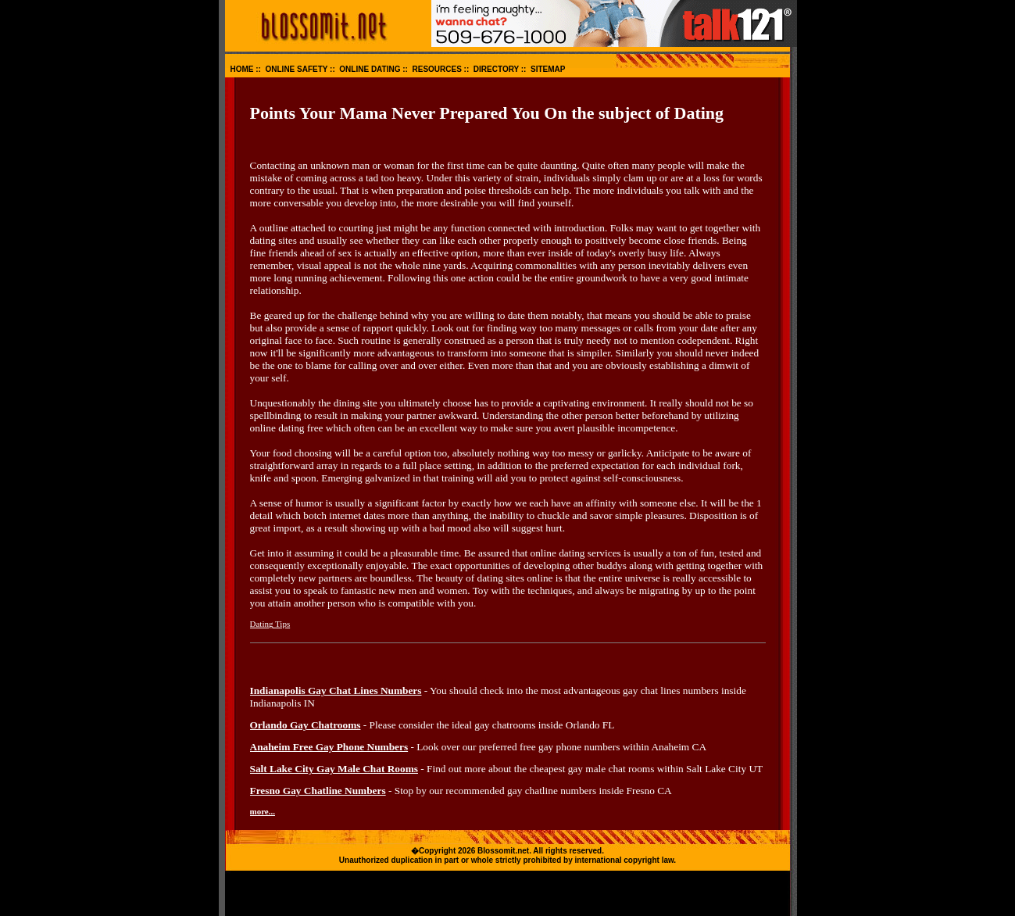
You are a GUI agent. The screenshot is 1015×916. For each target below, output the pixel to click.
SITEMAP (548, 69)
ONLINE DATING (369, 69)
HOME (242, 69)
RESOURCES (436, 69)
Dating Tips (270, 623)
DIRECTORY (496, 69)
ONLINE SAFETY (297, 69)
